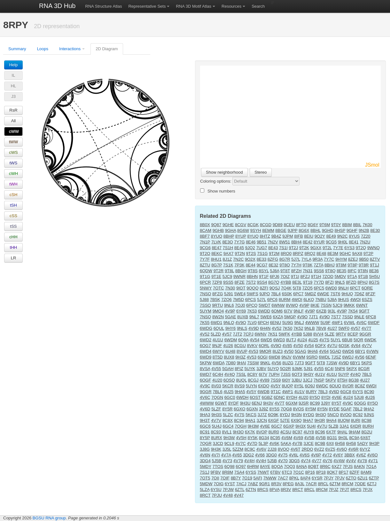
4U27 (332, 328)
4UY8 (308, 432)
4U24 (302, 339)
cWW (14, 131)
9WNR (239, 276)
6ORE (367, 288)
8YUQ (252, 236)
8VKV (252, 345)
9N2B (364, 230)
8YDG (308, 414)
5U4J (217, 426)
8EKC (216, 253)
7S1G (262, 253)
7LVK (216, 242)
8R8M (227, 472)
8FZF (370, 293)
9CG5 (331, 242)
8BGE (280, 230)
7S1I (283, 247)
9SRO (311, 357)
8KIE (314, 305)
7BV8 (321, 328)
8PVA (274, 489)
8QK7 (332, 472)
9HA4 (331, 420)
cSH (14, 194)
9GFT (364, 311)
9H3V (268, 403)
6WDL (324, 357)
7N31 (308, 270)
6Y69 (241, 311)
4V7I (215, 455)
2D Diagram (107, 48)
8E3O (227, 242)
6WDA (218, 362)
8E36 (373, 270)
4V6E (337, 397)
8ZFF (354, 472)
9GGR (365, 334)
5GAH (227, 368)
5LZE (329, 334)
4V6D (334, 391)
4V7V (367, 345)
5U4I (311, 426)
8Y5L (299, 385)
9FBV (215, 472)
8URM (285, 299)
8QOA (277, 466)
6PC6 (272, 299)
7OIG (218, 483)
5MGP (290, 316)
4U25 (313, 339)
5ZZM (237, 449)
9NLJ (299, 322)
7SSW (253, 362)
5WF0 (343, 328)
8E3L (297, 282)
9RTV (341, 334)
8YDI (326, 397)
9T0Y (336, 224)
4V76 (327, 460)
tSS (13, 226)
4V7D (252, 443)
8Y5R (227, 409)
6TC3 (287, 472)
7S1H (228, 247)
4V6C (361, 322)
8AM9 (366, 472)
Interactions (70, 48)
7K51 (272, 334)
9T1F (264, 276)
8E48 (321, 253)
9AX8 (357, 253)
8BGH (240, 270)
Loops (42, 48)
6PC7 (298, 293)
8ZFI (264, 288)
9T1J (374, 265)
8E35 (341, 270)
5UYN (251, 385)
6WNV (260, 334)
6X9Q (296, 420)
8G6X (304, 230)
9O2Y (320, 236)
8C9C (250, 449)
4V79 (238, 460)
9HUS (343, 299)
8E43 (273, 247)
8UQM (344, 420)
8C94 (239, 420)
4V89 (264, 380)
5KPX (351, 368)
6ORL (264, 345)
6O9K (273, 414)
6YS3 (349, 247)
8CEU (289, 224)
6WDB (264, 391)
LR (13, 258)
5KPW (206, 362)
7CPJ (248, 334)
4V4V (351, 460)
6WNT (362, 305)
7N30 (230, 288)
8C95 (275, 437)
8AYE (265, 466)
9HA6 (313, 351)
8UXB (242, 316)
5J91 (228, 293)
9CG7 (262, 265)
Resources (231, 6)
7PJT (344, 489)
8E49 (331, 236)
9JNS (369, 414)
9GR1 (264, 483)
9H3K (216, 449)
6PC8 (371, 316)
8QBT (313, 466)
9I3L (332, 311)
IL (13, 75)
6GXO (239, 409)
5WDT (264, 305)
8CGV (240, 224)
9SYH (255, 230)
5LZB (333, 426)
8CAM (205, 230)
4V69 (298, 437)
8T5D (218, 357)
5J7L (295, 259)
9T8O (284, 265)
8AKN (359, 466)
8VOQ (283, 449)
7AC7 (282, 478)
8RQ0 (286, 253)
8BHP (228, 236)
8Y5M (310, 409)
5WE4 (240, 293)
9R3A (317, 259)
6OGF (205, 380)
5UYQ (273, 368)
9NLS (242, 328)
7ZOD (327, 276)
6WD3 (279, 339)
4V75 (282, 455)
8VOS (298, 409)
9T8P (352, 265)
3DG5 (294, 460)
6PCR (205, 282)
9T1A (352, 276)
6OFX (320, 345)
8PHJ (362, 282)
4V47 (239, 495)
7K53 (252, 311)
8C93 (216, 432)
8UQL (241, 380)
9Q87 (216, 224)
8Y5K (252, 437)
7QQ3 (289, 466)
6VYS (357, 391)
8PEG (288, 483)
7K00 (367, 224)
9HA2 (369, 409)
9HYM (341, 259)
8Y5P (205, 437)
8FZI (329, 282)
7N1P (205, 242)
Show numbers (217, 190)
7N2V (273, 242)
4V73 (227, 460)
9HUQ (347, 293)
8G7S (374, 282)
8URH (368, 426)
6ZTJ (372, 483)
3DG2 (248, 455)
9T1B (363, 276)
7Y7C (329, 259)
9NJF (217, 345)
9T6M (324, 224)
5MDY (205, 466)
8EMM (268, 230)
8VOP (261, 432)
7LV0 (251, 322)
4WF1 (337, 322)
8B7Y (236, 478)
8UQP (287, 385)
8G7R (284, 259)
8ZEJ (353, 259)
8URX (216, 437)
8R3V (276, 483)
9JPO (265, 293)
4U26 (228, 345)
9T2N (240, 253)
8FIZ (239, 368)
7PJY (329, 478)
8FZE (239, 282)
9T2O (205, 253)
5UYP (343, 374)
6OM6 (277, 311)
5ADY (362, 443)
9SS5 (228, 282)
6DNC (279, 397)
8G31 (332, 437)
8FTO (301, 224)
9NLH (343, 288)
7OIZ (285, 276)
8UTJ (291, 339)
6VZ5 (330, 449)
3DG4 (205, 460)
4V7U (332, 345)
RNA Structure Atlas (103, 6)
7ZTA (318, 265)
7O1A (371, 466)
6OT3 (297, 374)
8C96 (320, 432)
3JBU (297, 380)
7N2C (238, 259)
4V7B (297, 443)
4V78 (362, 460)
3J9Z (263, 409)
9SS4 (262, 282)
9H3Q (321, 414)
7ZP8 (217, 282)
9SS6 (319, 270)
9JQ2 (250, 247)
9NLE (359, 316)
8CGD (265, 224)
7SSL (241, 374)
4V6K (274, 443)
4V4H (249, 460)
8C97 (297, 432)
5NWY (206, 288)
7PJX (367, 489)
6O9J (310, 385)
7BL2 (358, 409)
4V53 (253, 351)
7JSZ (336, 357)
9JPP (293, 230)
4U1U (218, 339)
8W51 (284, 242)
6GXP (288, 426)
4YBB (285, 282)
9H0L (343, 242)
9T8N (363, 270)
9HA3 (205, 414)
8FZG (217, 293)
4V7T (366, 328)
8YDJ (285, 414)
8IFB (298, 236)
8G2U (366, 432)
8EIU (308, 236)
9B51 (261, 242)
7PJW (228, 489)
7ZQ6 (226, 299)
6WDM (230, 339)
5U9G (287, 322)
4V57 (355, 328)
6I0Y (286, 380)
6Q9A (243, 339)
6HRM (253, 466)
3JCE (308, 443)
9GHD (327, 230)
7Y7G (239, 242)
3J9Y (325, 403)
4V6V (261, 449)
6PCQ (251, 305)
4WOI (297, 299)
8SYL (264, 270)
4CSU (285, 432)
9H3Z (240, 357)
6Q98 (229, 466)
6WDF (374, 322)
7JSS (286, 374)
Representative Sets (147, 6)
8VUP (242, 351)
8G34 (264, 437)
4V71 (373, 460)
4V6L (293, 455)
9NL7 (254, 316)
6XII (330, 443)
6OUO (335, 385)
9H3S (216, 414)
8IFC (351, 270)
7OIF (225, 478)
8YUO (216, 236)
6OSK (344, 345)
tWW (13, 141)
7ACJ (241, 483)
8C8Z (360, 385)
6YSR (317, 478)
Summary (17, 48)
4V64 (355, 345)
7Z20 (365, 236)
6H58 (340, 443)
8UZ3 (277, 351)
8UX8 (229, 357)
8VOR (348, 385)
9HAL (342, 432)
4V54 (254, 339)
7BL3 (322, 391)
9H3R (319, 420)
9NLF (298, 311)
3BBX (349, 455)
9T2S (251, 253)
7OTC (218, 288)
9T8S (253, 270)
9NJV (286, 357)
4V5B (309, 437)
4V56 (359, 357)
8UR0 (274, 432)
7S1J (204, 472)
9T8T (285, 270)
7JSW (331, 362)
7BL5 (366, 374)
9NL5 (340, 282)
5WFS (252, 293)
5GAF (346, 409)
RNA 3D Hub (57, 5)
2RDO (307, 449)
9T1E (216, 276)
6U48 (230, 351)
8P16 (310, 472)
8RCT (297, 489)
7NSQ (205, 316)
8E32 (273, 265)
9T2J (293, 247)
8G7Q (273, 282)
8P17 (343, 472)
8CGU (240, 345)
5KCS (251, 414)
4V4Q (229, 374)
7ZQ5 (307, 288)
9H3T (205, 420)
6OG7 (205, 345)
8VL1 (226, 432)
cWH (13, 173)
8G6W (243, 230)
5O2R (285, 368)
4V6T (295, 449)
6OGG (360, 403)
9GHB (218, 230)
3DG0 (271, 455)
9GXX (316, 247)
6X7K (250, 432)
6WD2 (205, 339)
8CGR (364, 368)
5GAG (300, 351)
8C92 (358, 414)
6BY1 (360, 351)
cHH (13, 236)
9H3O (238, 432)
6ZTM (335, 483)
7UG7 (261, 247)
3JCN (262, 420)
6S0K (287, 293)
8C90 (369, 391)
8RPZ (298, 253)
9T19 (308, 282)
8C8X (227, 420)
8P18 (320, 472)
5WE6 (265, 316)
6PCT (355, 288)
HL (13, 85)
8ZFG (273, 259)
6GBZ (266, 397)
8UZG (287, 362)
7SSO (205, 305)
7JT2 (237, 334)
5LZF (216, 409)
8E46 (250, 242)
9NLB (309, 328)
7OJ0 (240, 305)
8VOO (346, 414)
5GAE (230, 316)
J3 (13, 96)
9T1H (316, 276)
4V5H (241, 437)
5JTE (285, 420)
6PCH (263, 322)
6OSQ (229, 380)
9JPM (287, 236)
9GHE (228, 224)
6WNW (278, 305)
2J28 (272, 449)
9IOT (241, 288)
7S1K (228, 265)
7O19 (247, 478)
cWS (13, 152)
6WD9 (205, 357)
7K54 (353, 311)
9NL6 (229, 305)
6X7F (331, 432)
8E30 (375, 230)
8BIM (347, 224)
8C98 (366, 420)
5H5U (374, 276)
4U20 (217, 380)
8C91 (205, 432)
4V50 (298, 345)
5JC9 (227, 276)
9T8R (364, 265)
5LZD (216, 334)
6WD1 (216, 322)
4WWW (312, 322)
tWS (14, 163)
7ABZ (252, 483)
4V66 (260, 455)
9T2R (219, 270)
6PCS (250, 299)
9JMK (297, 368)
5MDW (206, 483)
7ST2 (251, 282)
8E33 (261, 259)
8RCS (262, 489)
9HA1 (250, 420)
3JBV (261, 368)
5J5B (217, 460)
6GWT (221, 403)
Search (258, 6)
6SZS (367, 299)
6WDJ (348, 357)
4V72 (327, 455)
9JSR (304, 403)
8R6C (325, 466)
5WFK (284, 334)
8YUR (319, 242)
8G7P (216, 265)
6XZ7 (337, 466)
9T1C (276, 391)
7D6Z (359, 293)
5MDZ (310, 293)
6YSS (251, 472)
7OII (215, 478)
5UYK (250, 368)
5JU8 (359, 397)
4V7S (324, 339)
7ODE (360, 483)
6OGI (263, 357)
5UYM (205, 311)
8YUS (354, 236)
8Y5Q (314, 397)
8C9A (354, 437)
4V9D (253, 328)
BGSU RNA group (49, 518)
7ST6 (335, 293)
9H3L (343, 437)
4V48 (228, 495)
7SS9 (275, 380)
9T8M (341, 265)
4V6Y (338, 455)
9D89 (278, 224)
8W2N (218, 316)
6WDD (264, 311)
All (13, 120)
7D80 (231, 362)
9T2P (368, 253)
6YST (230, 483)
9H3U (245, 403)
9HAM (354, 432)
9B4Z (276, 236)
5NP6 (340, 368)
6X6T (365, 437)
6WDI (371, 385)
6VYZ (365, 449)
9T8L (229, 270)
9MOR (265, 351)
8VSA (205, 368)
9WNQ (373, 247)
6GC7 (276, 426)
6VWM (299, 357)
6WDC (322, 385)
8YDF (233, 403)
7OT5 (205, 478)
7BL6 (217, 391)
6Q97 (241, 466)
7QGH (240, 426)
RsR (13, 110)
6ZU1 (362, 478)
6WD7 (205, 374)
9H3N (296, 414)
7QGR (206, 443)
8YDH (291, 397)
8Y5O (372, 403)
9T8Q (330, 270)
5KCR (227, 385)
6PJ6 (274, 276)
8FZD (351, 282)
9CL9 (229, 443)
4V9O (302, 316)
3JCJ (307, 380)
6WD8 (274, 357)
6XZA (278, 316)
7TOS (218, 466)
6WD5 (266, 339)
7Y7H (296, 265)
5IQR (358, 339)
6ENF (371, 357)
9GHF (352, 230)
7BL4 (276, 293)
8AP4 (305, 478)
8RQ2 (309, 253)
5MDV (340, 276)
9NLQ (228, 322)
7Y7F (205, 259)
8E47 (217, 247)
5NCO (333, 414)
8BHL (315, 230)
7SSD (347, 316)
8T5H (342, 380)
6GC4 (228, 426)
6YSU (216, 489)
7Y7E (338, 247)
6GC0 (229, 397)
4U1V (320, 374)
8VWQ (292, 305)
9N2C (342, 236)
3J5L (226, 449)
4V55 (216, 368)
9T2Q (361, 247)
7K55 (204, 322)
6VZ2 (319, 449)
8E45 (239, 247)
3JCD (218, 443)
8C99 (315, 403)
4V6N (205, 455)
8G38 (353, 380)
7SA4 (239, 472)
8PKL (294, 478)
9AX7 (228, 253)
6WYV (218, 351)
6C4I (329, 368)
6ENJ (257, 403)
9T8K (308, 265)
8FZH (296, 270)
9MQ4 (218, 311)
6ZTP (374, 478)
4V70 (282, 460)
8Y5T (336, 403)
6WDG (206, 328)
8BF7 (205, 236)
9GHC (345, 253)
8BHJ (329, 265)
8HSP (339, 230)
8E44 (250, 265)
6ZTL (240, 489)
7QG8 (286, 409)
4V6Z (361, 455)
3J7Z (262, 414)
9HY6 (230, 328)
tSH (13, 205)
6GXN (252, 409)
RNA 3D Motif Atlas (193, 6)
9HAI (241, 362)
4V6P (316, 455)
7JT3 (299, 362)
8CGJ (253, 380)
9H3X (300, 426)
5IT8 (297, 288)
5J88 (204, 299)
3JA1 (344, 426)
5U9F (325, 322)
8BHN (252, 276)
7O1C (298, 472)
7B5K (215, 299)
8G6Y (313, 224)
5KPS (366, 362)
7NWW (270, 478)
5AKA (286, 443)
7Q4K (286, 288)
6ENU (275, 322)
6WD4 (205, 351)
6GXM (291, 403)
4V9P (304, 305)
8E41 (353, 242)
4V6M (286, 437)
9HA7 (308, 420)
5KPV (330, 380)
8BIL (357, 224)
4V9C (205, 385)
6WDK (370, 339)
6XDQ (263, 385)
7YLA (306, 259)
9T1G (205, 276)
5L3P (263, 443)
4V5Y (275, 385)
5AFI (258, 478)
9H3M (253, 426)
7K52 (298, 328)
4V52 (276, 328)
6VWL (349, 322)
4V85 (287, 345)
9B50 (364, 259)
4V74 (305, 460)
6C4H (218, 374)
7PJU (217, 495)
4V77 (316, 460)
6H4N (265, 328)
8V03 (216, 385)
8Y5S (274, 409)
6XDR (355, 426)
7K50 (287, 328)
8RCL (323, 483)
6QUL (219, 328)
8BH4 (296, 242)
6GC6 (205, 426)
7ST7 (336, 316)
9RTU (217, 305)
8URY (311, 391)
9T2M (274, 253)
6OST (255, 397)
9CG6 (205, 247)
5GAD (335, 351)
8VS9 (239, 385)
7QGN (217, 397)
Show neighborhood (224, 172)
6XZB (321, 311)
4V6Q (341, 449)
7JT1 (313, 316)
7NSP (319, 380)
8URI (356, 420)
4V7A (226, 455)
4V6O (372, 455)
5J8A (274, 270)
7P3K (239, 265)
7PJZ (333, 489)
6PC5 (319, 288)
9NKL (265, 362)
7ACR (311, 483)
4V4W (339, 460)
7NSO (205, 293)
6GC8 (345, 391)
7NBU (320, 299)
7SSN (326, 305)
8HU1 (216, 259)
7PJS (348, 466)
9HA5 (240, 391)
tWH (13, 184)
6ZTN (251, 489)
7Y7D (319, 282)
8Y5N (322, 409)
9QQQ (252, 288)
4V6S (305, 455)
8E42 (307, 242)
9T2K (304, 247)
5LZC (228, 414)
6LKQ (308, 299)
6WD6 (348, 351)
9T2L (327, 247)
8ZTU (205, 265)
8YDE (334, 409)
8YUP (240, 236)
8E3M (332, 253)
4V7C (240, 443)
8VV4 (318, 334)
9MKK (349, 305)
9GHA (230, 230)
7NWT (263, 472)
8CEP (352, 334)
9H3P (374, 443)
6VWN (372, 351)
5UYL (336, 339)
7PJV (340, 478)
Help (13, 64)
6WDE (323, 293)
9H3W (229, 437)
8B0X (205, 224)
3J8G (205, 449)
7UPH (274, 374)
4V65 (237, 455)
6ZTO (351, 478)
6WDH (242, 397)
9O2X (250, 259)
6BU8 (347, 339)
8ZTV (375, 259)
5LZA (204, 489)
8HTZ (265, 236)
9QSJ (274, 288)
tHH (13, 247)
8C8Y (252, 374)
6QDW (206, 270)
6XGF (273, 420)
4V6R (353, 449)
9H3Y (308, 374)
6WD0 (331, 288)
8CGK (253, 224)
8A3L (300, 483)
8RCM (347, 483)
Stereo (260, 172)
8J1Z (227, 259)
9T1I (295, 276)
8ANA (301, 466)
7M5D (238, 299)
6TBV (275, 472)
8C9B (320, 443)
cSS (13, 215)
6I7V (288, 311)
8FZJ (305, 276)
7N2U (365, 242)
